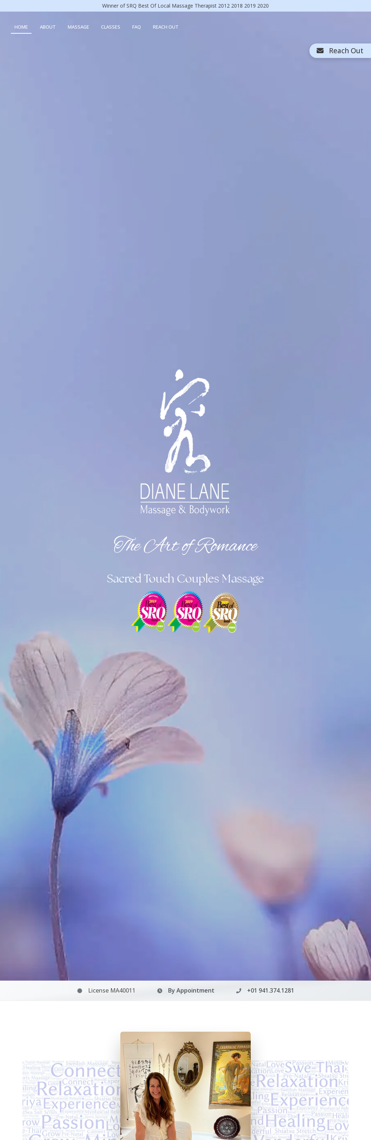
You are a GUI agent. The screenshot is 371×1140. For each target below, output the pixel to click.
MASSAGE (78, 27)
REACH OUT (166, 27)
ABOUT (48, 27)
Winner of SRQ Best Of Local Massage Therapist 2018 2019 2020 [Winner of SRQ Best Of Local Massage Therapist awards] (185, 5)
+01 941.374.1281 (270, 990)
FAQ (136, 27)
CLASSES (110, 27)
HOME (21, 27)
